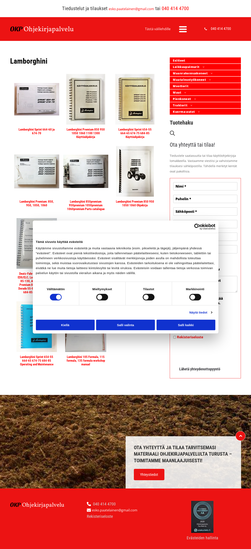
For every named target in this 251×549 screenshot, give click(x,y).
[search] (172, 134)
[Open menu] (183, 29)
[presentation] (204, 351)
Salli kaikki (186, 325)
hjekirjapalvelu (51, 29)
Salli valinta (125, 325)
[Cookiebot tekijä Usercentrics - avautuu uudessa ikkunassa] (197, 226)
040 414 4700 (175, 8)
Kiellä (65, 325)
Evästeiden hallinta (202, 537)
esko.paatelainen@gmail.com (131, 9)
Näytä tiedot (198, 312)
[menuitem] (205, 60)
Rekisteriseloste (190, 337)
